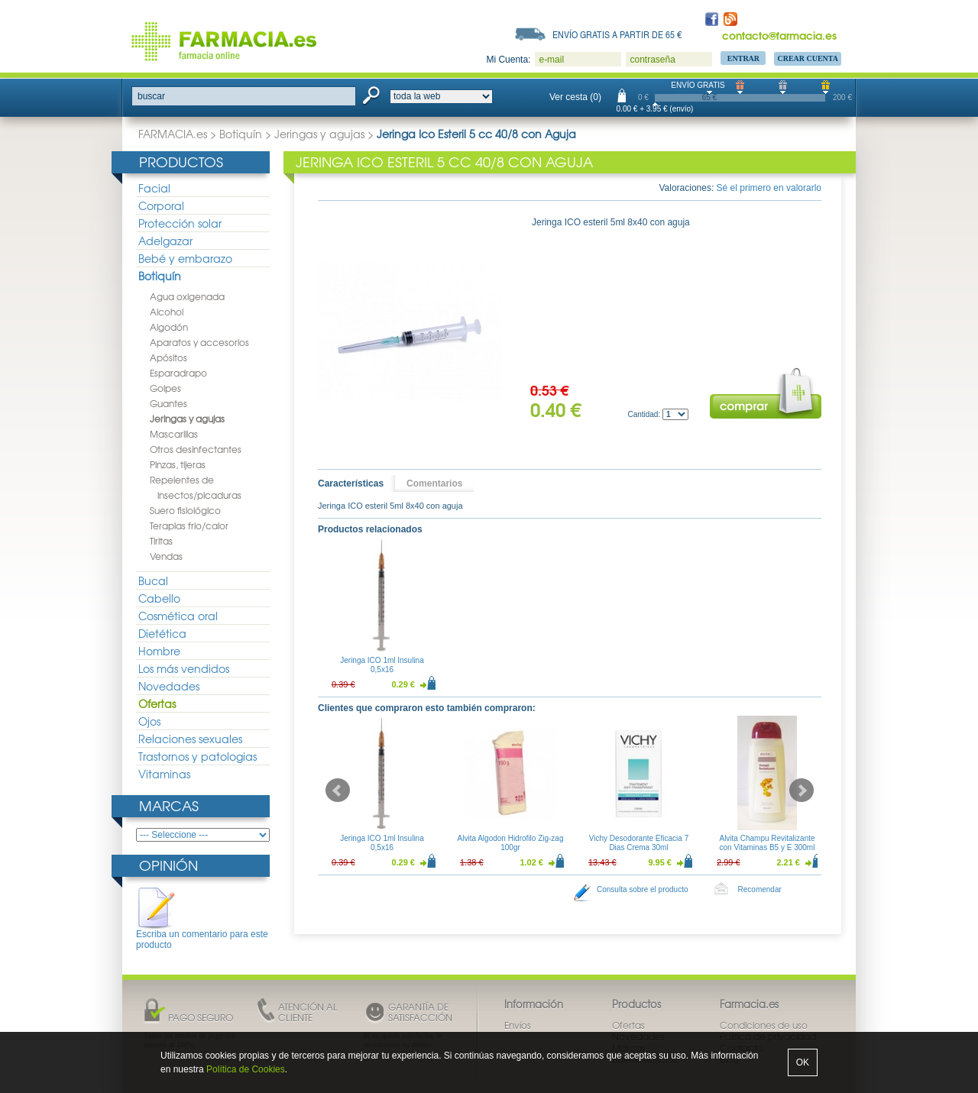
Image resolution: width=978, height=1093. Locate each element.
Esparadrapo (178, 373)
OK (802, 1062)
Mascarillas (174, 434)
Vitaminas (164, 773)
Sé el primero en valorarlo (769, 188)
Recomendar (760, 889)
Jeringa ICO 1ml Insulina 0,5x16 (382, 665)
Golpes (165, 388)
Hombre (159, 650)
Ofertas (157, 703)
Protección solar (180, 223)
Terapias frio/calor (189, 525)
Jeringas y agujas (319, 133)
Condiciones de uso (764, 1025)
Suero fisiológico (185, 510)
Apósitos (168, 357)
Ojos (149, 721)
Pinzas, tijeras (178, 464)
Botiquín (240, 133)
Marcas (169, 805)
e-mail (551, 59)
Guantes (168, 403)
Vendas (166, 556)
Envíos (517, 1025)
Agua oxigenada (187, 296)
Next (801, 790)
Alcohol (166, 312)
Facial (154, 188)
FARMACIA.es (172, 133)
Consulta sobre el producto (642, 889)
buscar (151, 96)
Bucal (153, 580)
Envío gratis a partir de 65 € (617, 34)
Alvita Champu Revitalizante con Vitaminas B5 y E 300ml (766, 843)
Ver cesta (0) (575, 97)
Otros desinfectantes (195, 449)
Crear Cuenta (807, 58)
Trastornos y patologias (197, 756)
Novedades (168, 686)
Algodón (169, 327)
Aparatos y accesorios (199, 342)
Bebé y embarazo (185, 258)
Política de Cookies (245, 1069)
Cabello (159, 598)
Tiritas (161, 541)
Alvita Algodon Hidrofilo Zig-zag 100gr (511, 843)
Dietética (162, 633)
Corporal (161, 205)
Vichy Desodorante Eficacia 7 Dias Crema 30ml (638, 843)
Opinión (168, 865)
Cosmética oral (178, 615)
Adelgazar (165, 240)
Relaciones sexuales (190, 738)
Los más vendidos (183, 668)
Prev (337, 790)
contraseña (652, 59)
